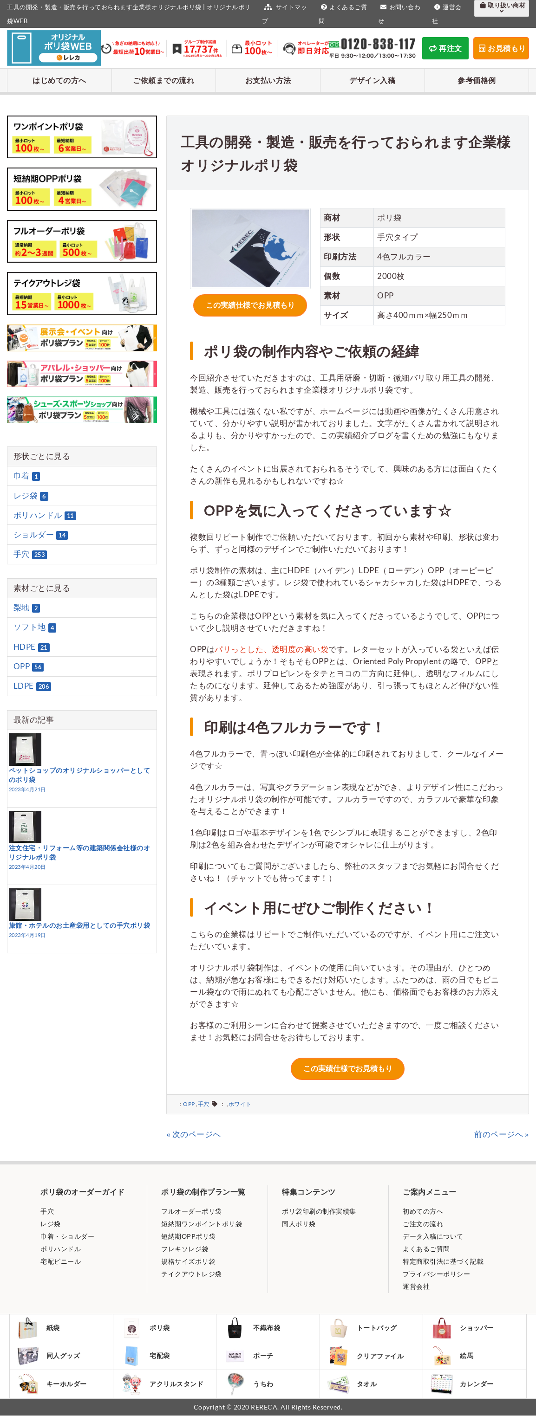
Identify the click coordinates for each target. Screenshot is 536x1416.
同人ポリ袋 (299, 1223)
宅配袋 (145, 1355)
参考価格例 (477, 80)
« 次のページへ (193, 1133)
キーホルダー (52, 1384)
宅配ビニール (60, 1260)
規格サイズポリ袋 (188, 1260)
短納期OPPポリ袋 (188, 1235)
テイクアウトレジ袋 (191, 1273)
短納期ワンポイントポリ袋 (201, 1223)
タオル (352, 1384)
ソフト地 (35, 627)
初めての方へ (423, 1210)
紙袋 (38, 1327)
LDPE (32, 686)
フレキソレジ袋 (185, 1248)
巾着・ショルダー (67, 1235)
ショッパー (462, 1327)
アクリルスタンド (162, 1384)
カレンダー (462, 1384)
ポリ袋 (145, 1327)
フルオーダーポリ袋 (191, 1210)
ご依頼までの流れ (163, 80)
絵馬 (452, 1355)
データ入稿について (433, 1235)
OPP (189, 1102)
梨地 (26, 607)
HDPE (31, 647)
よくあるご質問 (426, 1248)
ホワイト (240, 1102)
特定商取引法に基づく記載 (443, 1260)
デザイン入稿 (372, 80)
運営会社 (416, 1285)
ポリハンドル (44, 515)
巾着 (26, 476)
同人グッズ (49, 1355)
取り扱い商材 (502, 7)
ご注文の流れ (423, 1223)
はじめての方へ (59, 80)
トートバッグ (362, 1327)
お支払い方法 (268, 80)
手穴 (203, 1102)
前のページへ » (501, 1133)
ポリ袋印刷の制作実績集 (319, 1210)
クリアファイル (366, 1356)
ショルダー (40, 535)
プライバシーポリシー (436, 1273)
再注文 (445, 48)
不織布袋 (252, 1327)
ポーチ (248, 1355)
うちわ (248, 1384)
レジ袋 (30, 496)
